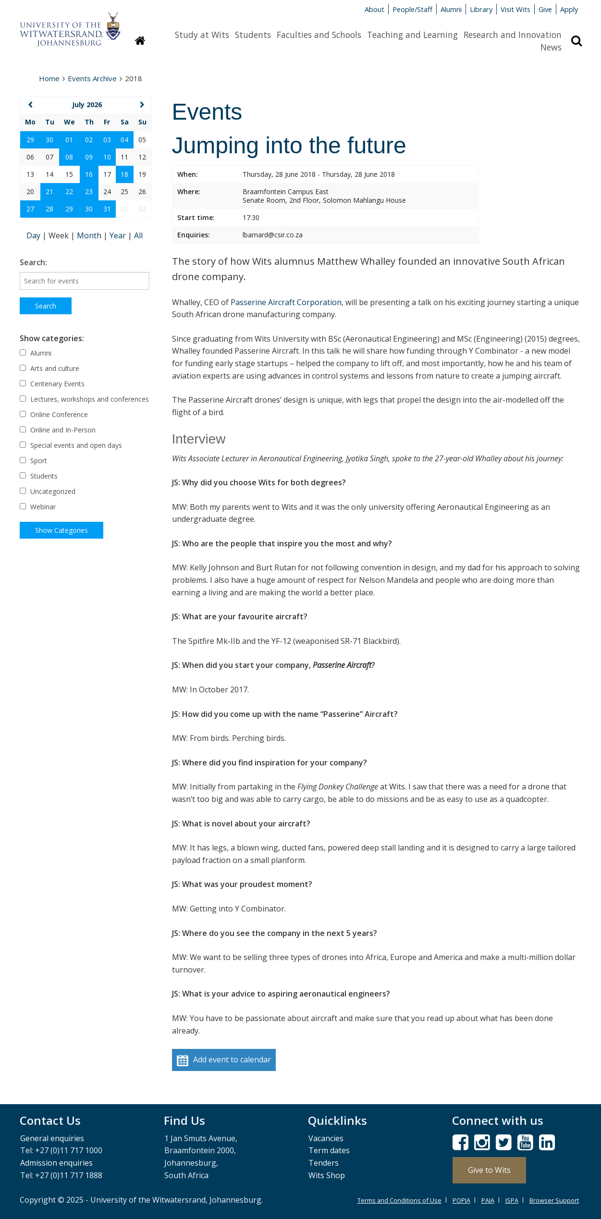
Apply (569, 9)
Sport (33, 460)
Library (481, 9)
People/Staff (412, 9)
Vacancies (325, 1138)
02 (89, 139)
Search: (33, 262)
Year (119, 235)
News (551, 47)
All (138, 235)
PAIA (487, 1200)
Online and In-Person (58, 429)
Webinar (38, 506)
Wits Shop (326, 1175)
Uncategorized (47, 491)
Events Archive (92, 78)
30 (49, 139)
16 (89, 174)
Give (545, 9)
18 (124, 174)
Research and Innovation (513, 34)
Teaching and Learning (412, 34)
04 (124, 139)
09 (89, 156)
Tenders (323, 1162)
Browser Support (554, 1200)
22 (69, 191)
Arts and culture (49, 368)
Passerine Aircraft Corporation (286, 302)
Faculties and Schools (319, 34)
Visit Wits (515, 9)
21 (49, 191)
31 (107, 208)
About (374, 9)
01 (69, 139)
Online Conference (54, 414)
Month (90, 235)
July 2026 (87, 104)
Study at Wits (202, 34)
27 (30, 208)
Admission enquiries (56, 1162)
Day (34, 235)
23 (89, 191)
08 (69, 156)
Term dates (329, 1150)
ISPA (511, 1200)
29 (30, 139)
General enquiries (52, 1138)
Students (253, 34)
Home (49, 78)
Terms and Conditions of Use (399, 1200)
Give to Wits (489, 1170)
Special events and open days (71, 445)
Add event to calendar (224, 1060)
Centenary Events (52, 383)
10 (107, 156)
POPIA (461, 1200)
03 (107, 139)
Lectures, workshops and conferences (84, 399)
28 (49, 208)
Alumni (451, 9)
